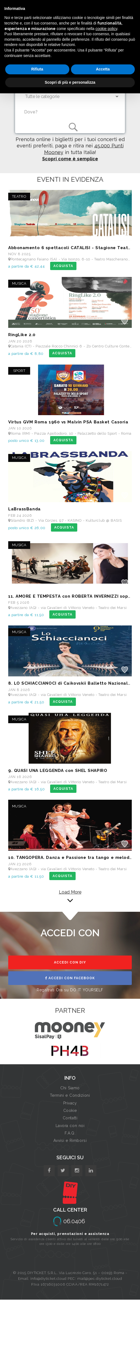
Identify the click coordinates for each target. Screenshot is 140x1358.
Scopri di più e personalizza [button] (70, 82)
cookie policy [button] (106, 28)
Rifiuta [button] (37, 69)
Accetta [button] (103, 69)
